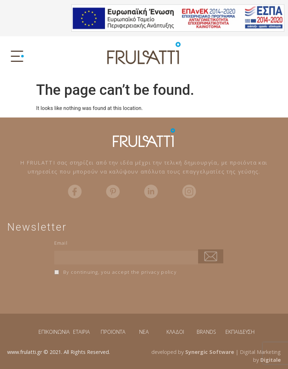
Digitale (270, 359)
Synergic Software (209, 352)
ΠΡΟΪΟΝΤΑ (113, 331)
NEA (144, 331)
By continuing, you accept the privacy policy (115, 272)
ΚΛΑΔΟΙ (175, 331)
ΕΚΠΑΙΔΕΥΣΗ (240, 331)
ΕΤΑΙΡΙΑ (81, 331)
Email (61, 243)
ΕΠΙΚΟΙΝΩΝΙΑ (54, 331)
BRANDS (206, 331)
